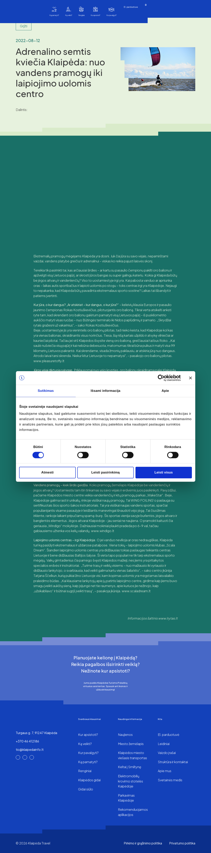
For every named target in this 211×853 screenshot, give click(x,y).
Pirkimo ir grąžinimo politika (143, 843)
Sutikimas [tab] (46, 391)
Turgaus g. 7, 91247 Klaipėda (36, 733)
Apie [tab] (165, 391)
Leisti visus (163, 473)
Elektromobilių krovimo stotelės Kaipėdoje (130, 781)
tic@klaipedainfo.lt (30, 749)
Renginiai (81, 15)
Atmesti (47, 473)
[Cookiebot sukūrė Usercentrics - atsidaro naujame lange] (163, 378)
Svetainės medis (170, 780)
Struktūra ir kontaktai (173, 762)
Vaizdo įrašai (167, 753)
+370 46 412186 (27, 741)
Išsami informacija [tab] (105, 391)
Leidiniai (164, 744)
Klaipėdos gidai (89, 780)
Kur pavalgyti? (111, 15)
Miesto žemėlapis (131, 744)
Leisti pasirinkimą (105, 473)
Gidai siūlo (85, 789)
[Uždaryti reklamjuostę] (190, 377)
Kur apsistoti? (95, 15)
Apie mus (164, 771)
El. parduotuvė (131, 7)
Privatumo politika (182, 843)
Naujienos (125, 734)
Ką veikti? (68, 15)
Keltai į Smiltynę (129, 767)
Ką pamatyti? (54, 15)
